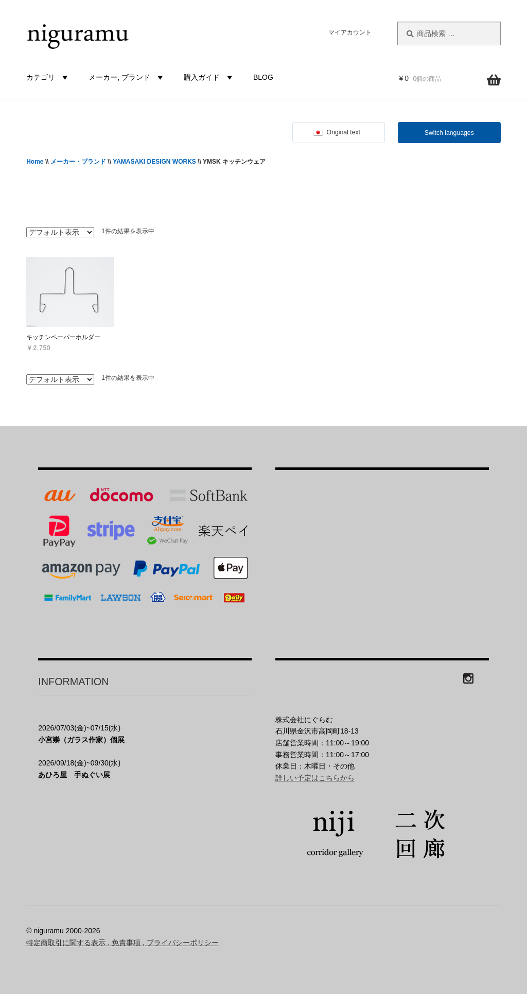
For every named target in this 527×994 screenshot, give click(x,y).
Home (34, 161)
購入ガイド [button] (209, 77)
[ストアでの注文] (60, 232)
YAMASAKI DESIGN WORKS (154, 161)
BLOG (263, 77)
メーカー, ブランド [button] (127, 77)
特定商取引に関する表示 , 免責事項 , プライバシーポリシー (122, 942)
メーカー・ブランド (78, 161)
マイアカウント (350, 32)
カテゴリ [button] (48, 77)
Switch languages (449, 132)
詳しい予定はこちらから (315, 778)
